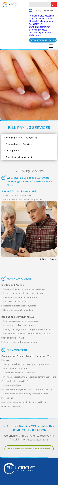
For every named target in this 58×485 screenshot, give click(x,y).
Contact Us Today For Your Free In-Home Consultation (29, 449)
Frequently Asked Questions (19, 144)
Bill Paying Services (21, 137)
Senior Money (19, 157)
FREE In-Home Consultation (43, 40)
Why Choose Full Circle (40, 18)
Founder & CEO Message (41, 15)
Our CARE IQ (35, 24)
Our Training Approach (40, 32)
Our (12, 150)
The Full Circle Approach (41, 21)
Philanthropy (35, 35)
